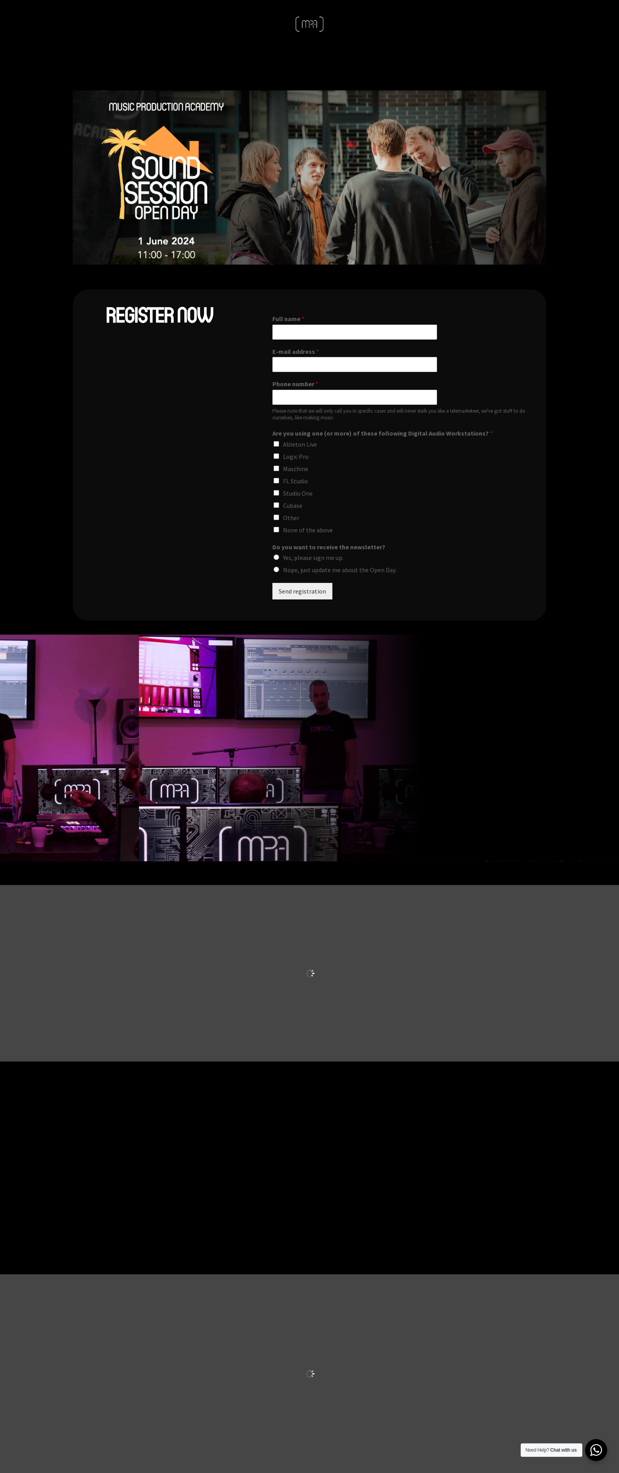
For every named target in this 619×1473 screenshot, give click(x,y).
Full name (288, 319)
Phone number (295, 384)
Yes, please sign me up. (313, 558)
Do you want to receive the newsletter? (328, 547)
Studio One (298, 493)
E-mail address (295, 351)
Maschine (295, 469)
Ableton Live (300, 444)
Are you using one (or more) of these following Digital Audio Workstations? (382, 433)
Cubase (292, 505)
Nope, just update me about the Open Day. (339, 570)
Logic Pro (296, 456)
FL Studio (295, 481)
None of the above (308, 530)
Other (291, 518)
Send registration (302, 591)
